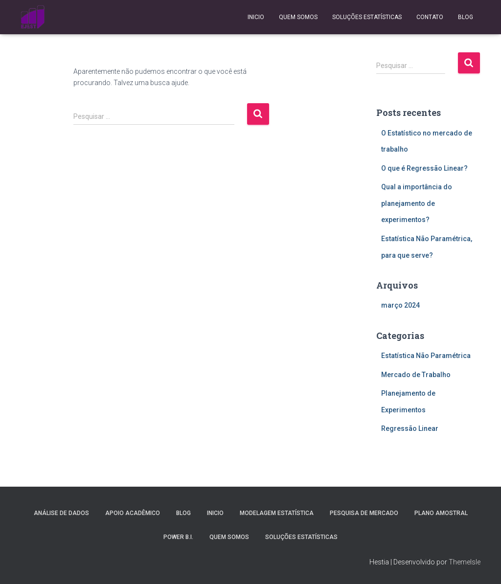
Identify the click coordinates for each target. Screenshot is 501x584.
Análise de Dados (61, 513)
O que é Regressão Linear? (424, 168)
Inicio (256, 17)
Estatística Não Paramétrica (426, 355)
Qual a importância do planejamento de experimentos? (416, 203)
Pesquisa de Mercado (364, 513)
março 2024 (400, 305)
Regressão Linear (409, 428)
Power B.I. (178, 537)
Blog (465, 17)
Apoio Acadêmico (132, 513)
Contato (429, 17)
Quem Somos (298, 17)
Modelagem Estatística (277, 513)
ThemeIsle (464, 562)
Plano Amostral (441, 513)
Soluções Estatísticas (367, 17)
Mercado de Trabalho (416, 375)
